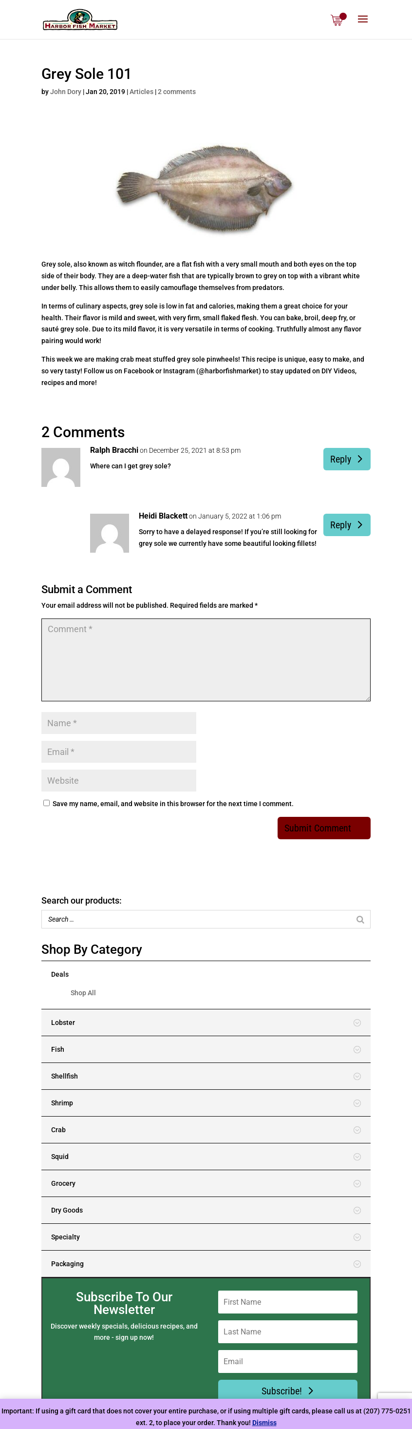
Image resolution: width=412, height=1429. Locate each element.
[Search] (360, 919)
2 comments (177, 92)
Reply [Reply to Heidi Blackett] (340, 525)
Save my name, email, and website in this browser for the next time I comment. (173, 804)
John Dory (65, 92)
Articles (141, 92)
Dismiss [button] (264, 1423)
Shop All (83, 993)
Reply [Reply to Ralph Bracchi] (340, 459)
